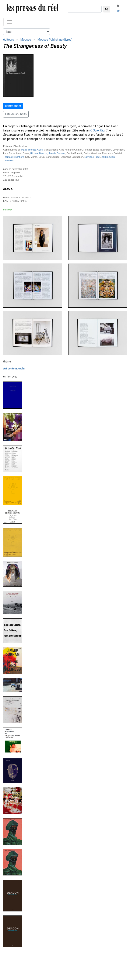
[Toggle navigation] (9, 22)
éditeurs (8, 39)
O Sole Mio (97, 130)
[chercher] (85, 9)
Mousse (25, 39)
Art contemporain (14, 368)
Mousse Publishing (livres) (55, 39)
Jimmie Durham (57, 153)
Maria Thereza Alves (32, 149)
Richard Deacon (38, 153)
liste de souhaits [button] (16, 114)
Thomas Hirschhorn (13, 157)
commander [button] (13, 106)
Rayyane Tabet (92, 157)
